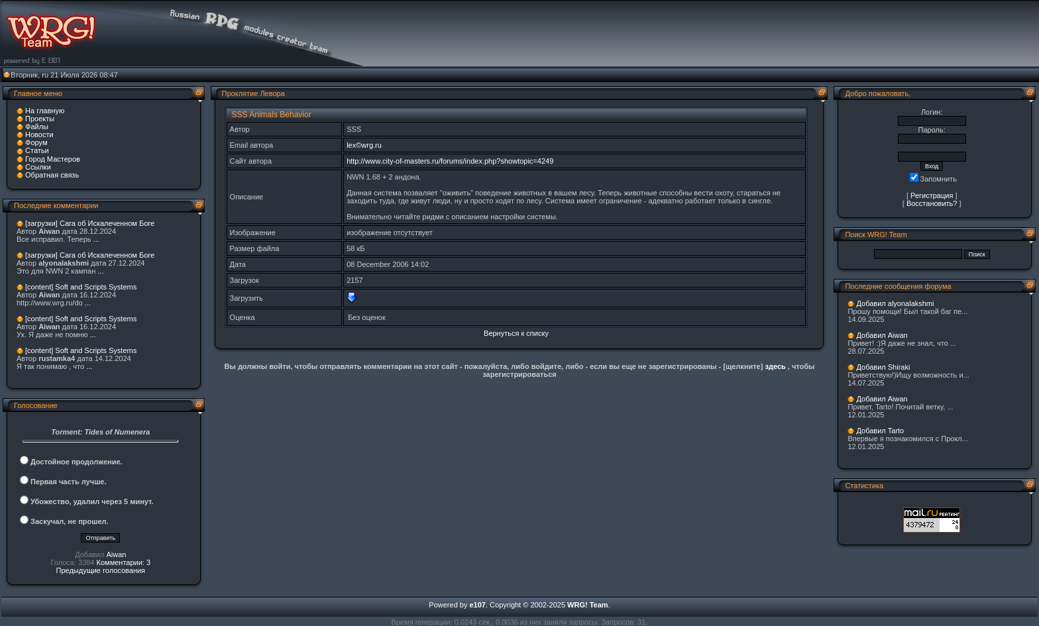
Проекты (39, 119)
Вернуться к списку (516, 333)
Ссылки (38, 167)
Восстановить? (931, 203)
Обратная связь (52, 175)
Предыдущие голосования (101, 570)
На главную (44, 111)
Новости (39, 134)
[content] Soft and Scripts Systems (81, 287)
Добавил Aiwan (881, 335)
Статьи (37, 150)
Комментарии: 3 (124, 562)
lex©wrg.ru (364, 145)
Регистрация (931, 195)
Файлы (36, 126)
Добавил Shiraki (883, 367)
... (96, 239)
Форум (36, 142)
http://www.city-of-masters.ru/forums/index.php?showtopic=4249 (450, 161)
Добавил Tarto (880, 431)
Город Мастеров (52, 159)
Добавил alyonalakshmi (895, 303)
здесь (775, 366)
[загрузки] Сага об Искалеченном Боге (89, 223)
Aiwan (116, 554)
